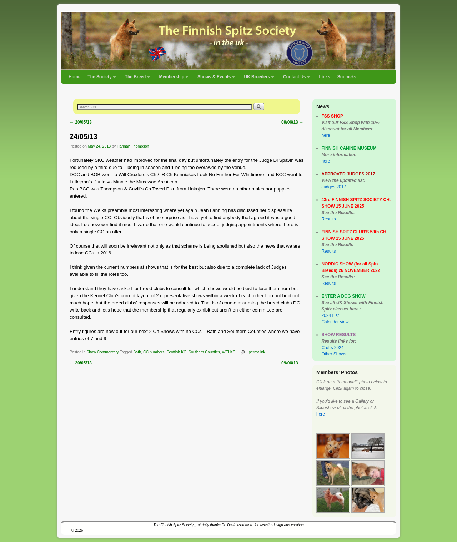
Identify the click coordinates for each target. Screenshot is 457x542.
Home (74, 76)
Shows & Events (214, 79)
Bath (137, 352)
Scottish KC (177, 352)
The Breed (135, 79)
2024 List (330, 315)
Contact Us (295, 79)
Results (328, 219)
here (325, 135)
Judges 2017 (333, 186)
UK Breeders (257, 79)
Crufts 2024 (332, 347)
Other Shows (333, 354)
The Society (100, 79)
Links (324, 76)
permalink (257, 352)
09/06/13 (292, 122)
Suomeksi (347, 76)
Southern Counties (204, 352)
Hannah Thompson (133, 146)
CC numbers (154, 352)
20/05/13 (81, 122)
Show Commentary (102, 352)
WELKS (228, 352)
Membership (172, 79)
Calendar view (334, 321)
